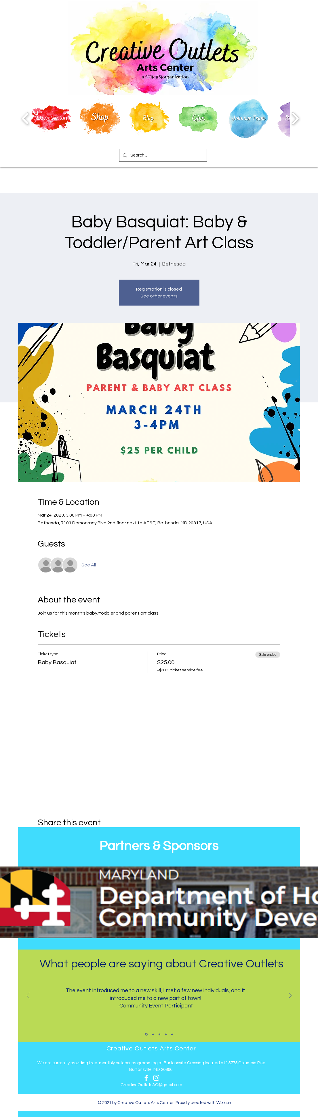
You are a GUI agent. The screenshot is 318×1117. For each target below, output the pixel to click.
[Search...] (162, 155)
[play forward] (295, 118)
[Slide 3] (159, 1034)
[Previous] (28, 996)
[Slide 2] (153, 1034)
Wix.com (224, 1103)
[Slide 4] (166, 1034)
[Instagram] (156, 1078)
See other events (159, 296)
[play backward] (25, 118)
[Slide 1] (146, 1034)
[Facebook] (146, 1078)
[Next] (290, 996)
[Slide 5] (172, 1034)
